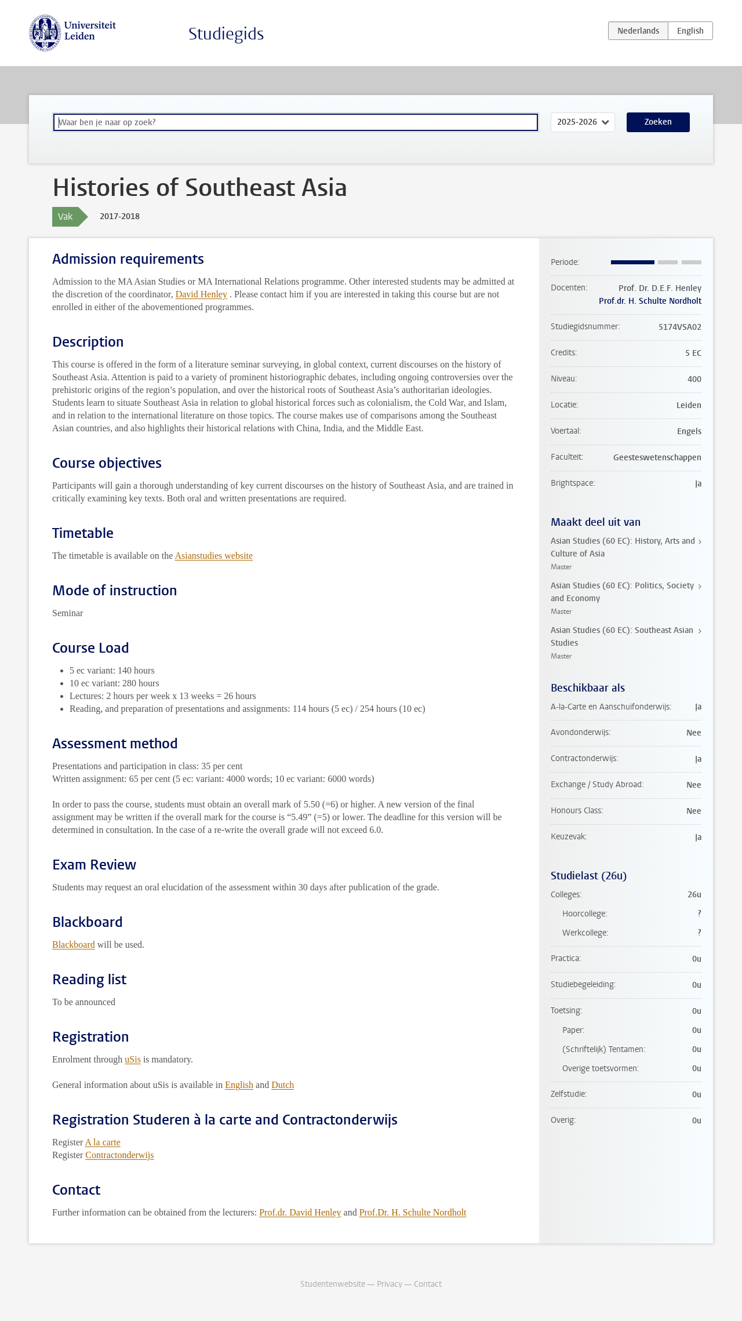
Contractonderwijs (119, 1155)
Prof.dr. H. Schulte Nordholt (650, 301)
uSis (133, 1059)
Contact (428, 1284)
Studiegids (226, 34)
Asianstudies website (213, 556)
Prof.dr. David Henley (300, 1212)
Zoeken (658, 122)
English (239, 1085)
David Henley (201, 294)
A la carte (102, 1142)
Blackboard (73, 944)
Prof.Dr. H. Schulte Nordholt (413, 1212)
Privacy (389, 1284)
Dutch (282, 1085)
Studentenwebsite (332, 1284)
